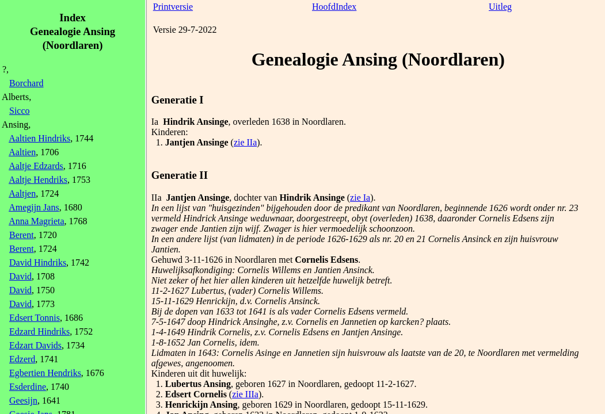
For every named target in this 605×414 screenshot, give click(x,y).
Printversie (173, 7)
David (20, 276)
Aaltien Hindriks (39, 138)
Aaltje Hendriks (38, 180)
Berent (21, 235)
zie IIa (245, 142)
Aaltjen (22, 193)
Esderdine (27, 387)
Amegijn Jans (34, 207)
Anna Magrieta (36, 221)
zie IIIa (245, 394)
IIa (156, 197)
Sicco (19, 111)
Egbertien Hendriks (45, 373)
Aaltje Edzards (36, 166)
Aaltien (22, 152)
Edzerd (22, 359)
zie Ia (360, 197)
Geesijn (23, 400)
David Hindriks (37, 262)
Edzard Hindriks (39, 331)
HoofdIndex (334, 7)
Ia (154, 121)
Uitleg (500, 7)
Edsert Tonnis (34, 318)
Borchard (26, 83)
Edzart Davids (35, 345)
